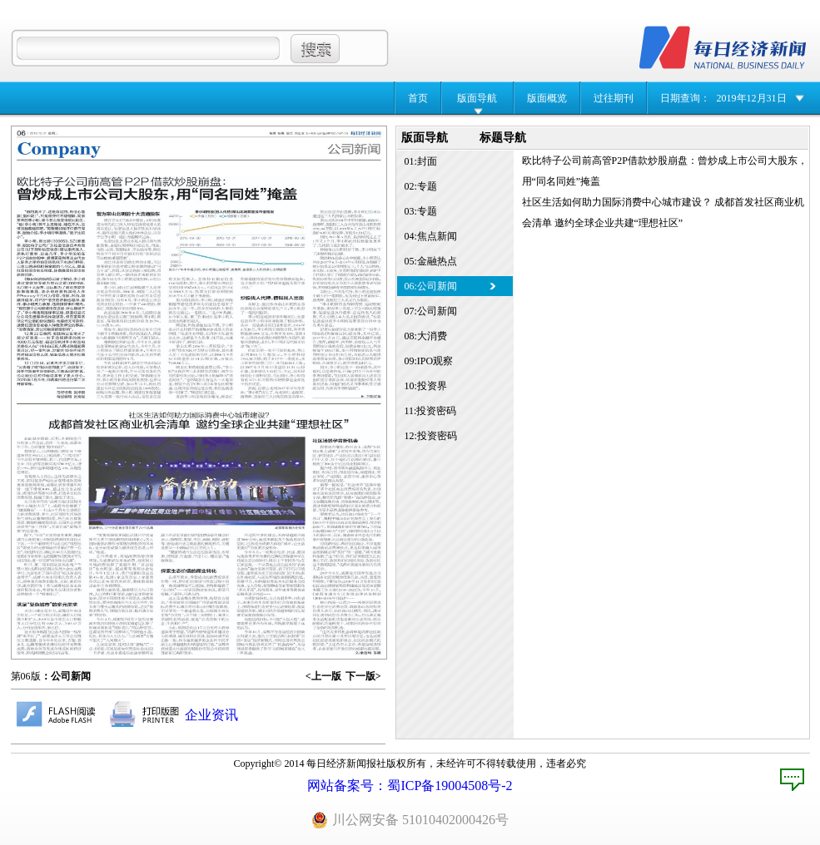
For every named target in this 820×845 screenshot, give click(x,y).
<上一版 (323, 676)
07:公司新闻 (431, 311)
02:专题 (421, 186)
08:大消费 (426, 336)
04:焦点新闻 (431, 236)
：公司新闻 (66, 676)
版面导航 (477, 98)
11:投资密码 (431, 411)
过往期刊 (614, 98)
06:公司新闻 (431, 286)
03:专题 (421, 211)
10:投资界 (426, 386)
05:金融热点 (431, 261)
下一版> (363, 676)
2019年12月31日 (752, 98)
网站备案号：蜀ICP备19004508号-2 (410, 785)
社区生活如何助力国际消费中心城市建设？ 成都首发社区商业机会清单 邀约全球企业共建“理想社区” (663, 212)
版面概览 (547, 98)
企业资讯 (211, 715)
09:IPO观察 (429, 361)
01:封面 (421, 161)
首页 (418, 98)
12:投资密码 (431, 436)
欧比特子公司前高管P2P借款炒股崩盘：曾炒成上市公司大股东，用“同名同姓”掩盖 (665, 171)
